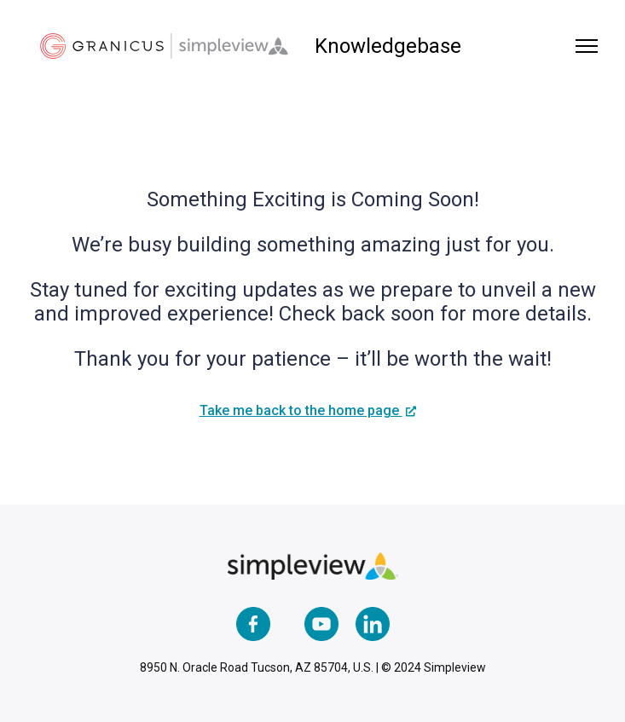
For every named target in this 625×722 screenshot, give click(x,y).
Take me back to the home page (301, 410)
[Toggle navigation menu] (587, 46)
